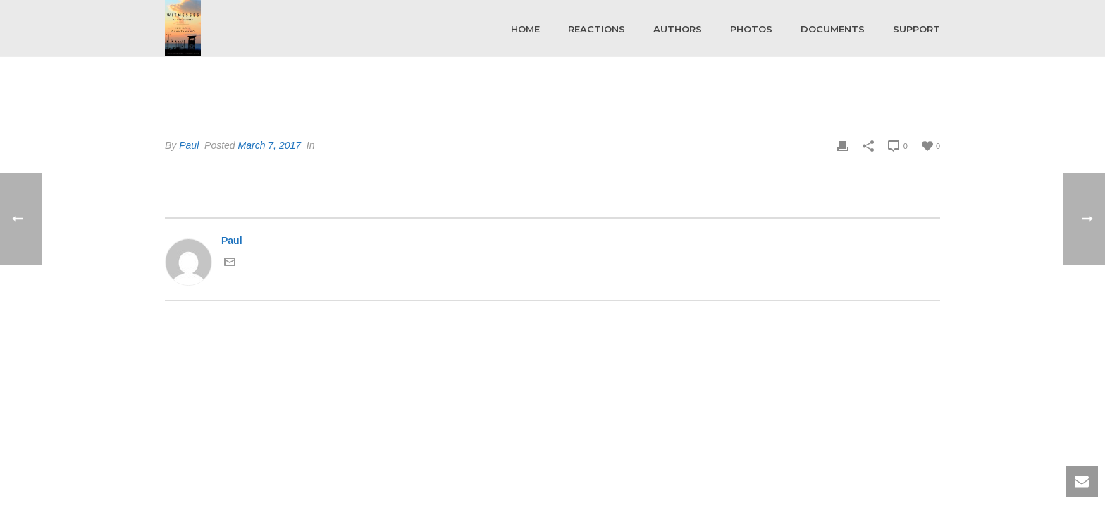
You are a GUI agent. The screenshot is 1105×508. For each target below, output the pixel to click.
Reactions (596, 29)
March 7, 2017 (270, 145)
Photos (751, 29)
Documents (833, 29)
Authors (677, 29)
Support (916, 29)
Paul (189, 145)
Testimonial (894, 78)
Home (525, 29)
